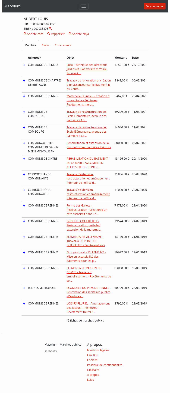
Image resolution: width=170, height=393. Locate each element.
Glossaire (93, 370)
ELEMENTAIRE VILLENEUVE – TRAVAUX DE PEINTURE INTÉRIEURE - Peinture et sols (86, 241)
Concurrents (63, 45)
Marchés (30, 45)
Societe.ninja (79, 34)
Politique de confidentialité (104, 365)
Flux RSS (92, 355)
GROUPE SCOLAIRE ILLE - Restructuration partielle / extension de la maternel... (84, 225)
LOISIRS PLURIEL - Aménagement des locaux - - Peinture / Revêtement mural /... (88, 308)
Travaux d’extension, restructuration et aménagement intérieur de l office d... (88, 178)
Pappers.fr (56, 34)
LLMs (90, 380)
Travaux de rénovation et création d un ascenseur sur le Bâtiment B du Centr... (89, 84)
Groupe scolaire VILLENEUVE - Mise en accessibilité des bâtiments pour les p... (86, 256)
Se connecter (154, 6)
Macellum (12, 6)
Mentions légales (98, 350)
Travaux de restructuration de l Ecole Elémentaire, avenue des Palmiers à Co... (87, 116)
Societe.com (33, 34)
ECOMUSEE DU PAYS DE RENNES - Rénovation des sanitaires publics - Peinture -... (89, 292)
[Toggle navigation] (84, 6)
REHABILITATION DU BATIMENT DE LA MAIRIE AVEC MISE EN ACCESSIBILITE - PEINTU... (87, 163)
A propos (93, 375)
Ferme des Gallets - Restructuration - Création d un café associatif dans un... (87, 210)
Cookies (92, 360)
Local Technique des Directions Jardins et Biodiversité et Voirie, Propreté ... (87, 69)
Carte (45, 45)
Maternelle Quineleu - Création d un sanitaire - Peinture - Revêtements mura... (88, 100)
